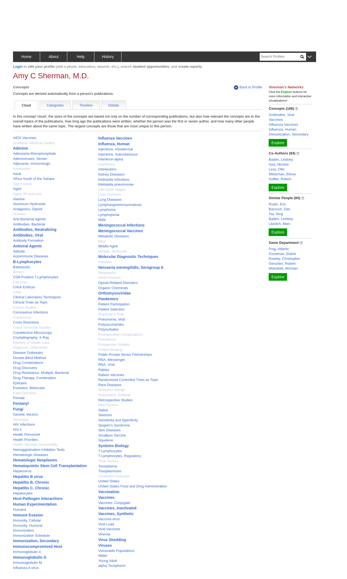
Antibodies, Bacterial (29, 224)
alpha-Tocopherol (111, 566)
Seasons (105, 415)
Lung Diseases (109, 200)
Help (81, 56)
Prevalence (107, 339)
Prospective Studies (113, 344)
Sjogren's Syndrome (114, 425)
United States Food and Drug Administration (132, 486)
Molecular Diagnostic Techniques (128, 256)
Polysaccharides (111, 324)
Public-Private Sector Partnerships (125, 354)
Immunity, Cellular (27, 520)
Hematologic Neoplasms (35, 460)
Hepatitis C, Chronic (31, 488)
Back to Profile (248, 87)
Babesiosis (21, 267)
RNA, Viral (106, 365)
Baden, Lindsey (281, 159)
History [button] (108, 56)
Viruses (105, 545)
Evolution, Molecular (29, 388)
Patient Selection (111, 309)
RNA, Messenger (111, 360)
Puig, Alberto (279, 249)
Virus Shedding (112, 540)
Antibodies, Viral (28, 235)
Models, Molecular (112, 251)
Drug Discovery (25, 368)
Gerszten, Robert (282, 263)
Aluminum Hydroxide (29, 204)
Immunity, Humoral (27, 525)
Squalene (105, 440)
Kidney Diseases (111, 174)
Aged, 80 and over (27, 194)
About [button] (54, 56)
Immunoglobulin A (27, 552)
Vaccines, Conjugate (114, 503)
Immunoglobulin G (30, 557)
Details (113, 105)
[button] (309, 57)
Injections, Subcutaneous (117, 154)
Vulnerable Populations (116, 551)
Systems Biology (113, 446)
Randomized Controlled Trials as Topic (128, 380)
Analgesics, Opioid (27, 209)
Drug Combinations (28, 363)
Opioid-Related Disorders (118, 283)
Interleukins (107, 169)
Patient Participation (114, 304)
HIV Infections (24, 424)
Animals (19, 214)
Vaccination (108, 492)
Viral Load (106, 524)
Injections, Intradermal (115, 149)
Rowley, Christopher (284, 259)
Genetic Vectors (25, 414)
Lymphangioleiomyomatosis (120, 205)
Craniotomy (22, 317)
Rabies (103, 370)
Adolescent (21, 169)
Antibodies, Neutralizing (34, 229)
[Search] (280, 57)
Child (17, 292)
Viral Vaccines (109, 529)
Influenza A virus (26, 568)
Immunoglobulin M (27, 563)
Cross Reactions (26, 322)
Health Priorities (25, 440)
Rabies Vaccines (111, 375)
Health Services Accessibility (35, 444)
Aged (17, 189)
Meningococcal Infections (121, 225)
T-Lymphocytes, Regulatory (119, 456)
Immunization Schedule (31, 535)
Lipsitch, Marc (279, 224)
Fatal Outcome (24, 393)
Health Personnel (26, 434)
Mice (101, 241)
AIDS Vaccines (24, 138)
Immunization (23, 530)
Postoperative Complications (120, 334)
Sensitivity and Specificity (118, 420)
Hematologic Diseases (30, 455)
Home (26, 56)
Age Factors (22, 184)
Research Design (111, 390)
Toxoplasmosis (109, 471)
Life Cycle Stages (112, 189)
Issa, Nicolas (279, 164)
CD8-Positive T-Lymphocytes (35, 277)
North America (109, 278)
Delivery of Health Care (31, 343)
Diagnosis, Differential (30, 347)
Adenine (20, 148)
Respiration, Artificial (114, 395)
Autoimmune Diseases (30, 256)
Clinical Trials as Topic (30, 302)
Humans (19, 509)
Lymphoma (106, 210)
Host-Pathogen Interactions (38, 498)
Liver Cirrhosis (109, 194)
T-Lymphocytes (110, 451)
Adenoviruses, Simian (30, 159)
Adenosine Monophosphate (34, 153)
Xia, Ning (276, 214)
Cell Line (20, 282)
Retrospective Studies (115, 400)
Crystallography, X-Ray (31, 337)
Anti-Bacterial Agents (29, 219)
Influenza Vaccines (115, 138)
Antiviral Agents (27, 246)
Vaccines (106, 497)
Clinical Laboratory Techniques (37, 297)
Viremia (104, 534)
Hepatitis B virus (28, 476)
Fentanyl (21, 403)
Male (102, 220)
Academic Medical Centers (34, 143)
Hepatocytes (23, 493)
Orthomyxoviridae (114, 293)
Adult (17, 174)
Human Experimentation (35, 504)
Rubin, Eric (277, 204)
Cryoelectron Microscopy (32, 333)
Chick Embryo (24, 287)
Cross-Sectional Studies (32, 327)
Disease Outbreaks (28, 353)
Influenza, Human (114, 144)
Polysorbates (108, 329)
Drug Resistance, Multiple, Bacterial (41, 373)
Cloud (26, 105)
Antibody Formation (28, 240)
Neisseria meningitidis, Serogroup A (130, 267)
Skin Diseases (109, 430)
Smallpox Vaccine (112, 435)
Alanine (19, 199)
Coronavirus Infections (30, 312)
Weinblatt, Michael (283, 268)
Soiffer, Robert (280, 179)
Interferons (106, 164)
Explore (277, 143)
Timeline (86, 105)
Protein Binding (110, 350)
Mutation (105, 262)
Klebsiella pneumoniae (116, 184)
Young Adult (107, 561)
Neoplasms (107, 273)
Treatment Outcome (113, 476)
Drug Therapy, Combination (34, 378)
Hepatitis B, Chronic (31, 482)
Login (18, 66)
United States (108, 481)
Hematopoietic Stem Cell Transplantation (50, 466)
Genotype (20, 420)
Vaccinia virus (109, 519)
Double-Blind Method (29, 358)
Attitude (19, 251)
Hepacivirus (22, 471)
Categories (55, 105)
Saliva (103, 410)
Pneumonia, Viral (111, 319)
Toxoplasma (107, 466)
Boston (18, 272)
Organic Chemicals (113, 288)
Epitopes (20, 383)
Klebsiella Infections (113, 179)
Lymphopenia (108, 215)
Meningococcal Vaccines (120, 231)
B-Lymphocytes (27, 262)
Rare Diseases (109, 385)
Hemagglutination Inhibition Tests (39, 450)
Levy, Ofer (277, 169)
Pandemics (108, 299)
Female (19, 398)
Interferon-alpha (110, 159)
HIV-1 (17, 430)
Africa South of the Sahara (33, 179)
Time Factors (108, 461)
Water (102, 556)
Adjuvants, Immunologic (31, 163)
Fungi (18, 409)
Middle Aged (108, 246)
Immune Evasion (28, 515)
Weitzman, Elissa (282, 174)
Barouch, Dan (279, 209)
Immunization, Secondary (36, 541)
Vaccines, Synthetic (116, 514)
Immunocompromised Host (37, 546)
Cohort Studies (24, 307)
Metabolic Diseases (113, 236)
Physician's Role (111, 314)
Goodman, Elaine (282, 254)
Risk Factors (108, 405)
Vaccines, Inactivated (117, 508)
